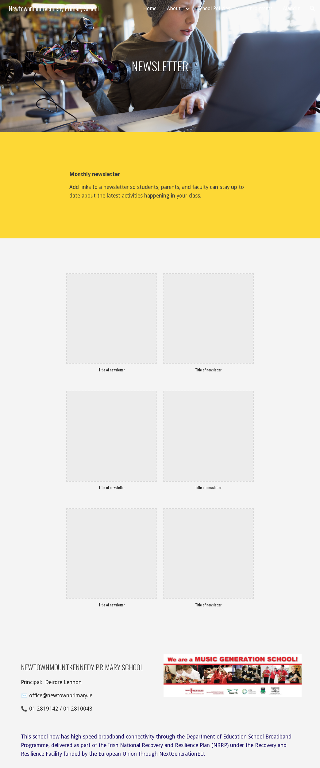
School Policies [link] (214, 8)
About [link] (174, 8)
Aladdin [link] (291, 8)
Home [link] (149, 8)
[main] (160, 66)
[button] (312, 8)
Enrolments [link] (259, 8)
